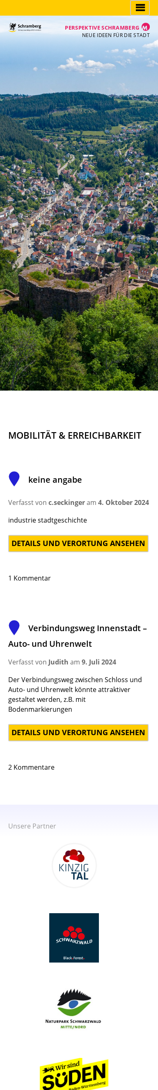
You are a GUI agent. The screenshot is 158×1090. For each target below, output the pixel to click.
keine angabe (45, 479)
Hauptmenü (140, 8)
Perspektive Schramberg (102, 27)
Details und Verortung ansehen (78, 543)
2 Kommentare (31, 767)
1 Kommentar (29, 578)
